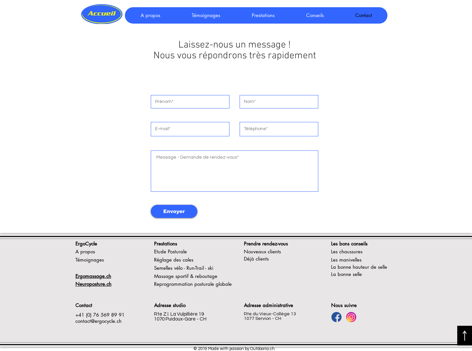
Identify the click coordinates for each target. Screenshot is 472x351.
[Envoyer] (174, 211)
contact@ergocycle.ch (98, 321)
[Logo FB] (336, 317)
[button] (314, 15)
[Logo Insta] (351, 317)
